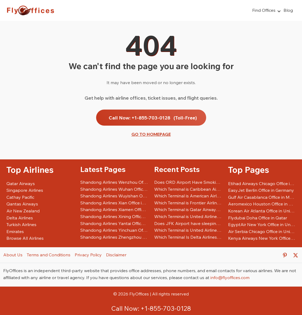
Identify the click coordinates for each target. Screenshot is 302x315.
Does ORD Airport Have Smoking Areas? (188, 182)
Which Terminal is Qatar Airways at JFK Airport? (188, 209)
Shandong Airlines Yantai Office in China (114, 223)
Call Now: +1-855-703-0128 (153, 117)
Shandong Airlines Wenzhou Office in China (114, 182)
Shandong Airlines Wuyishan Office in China (114, 195)
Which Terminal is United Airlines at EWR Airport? (188, 230)
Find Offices (263, 10)
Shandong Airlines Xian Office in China (114, 202)
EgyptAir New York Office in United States (262, 224)
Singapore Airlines (24, 190)
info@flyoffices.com (230, 277)
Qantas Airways (22, 204)
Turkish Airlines (21, 224)
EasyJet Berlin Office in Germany (261, 190)
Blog (288, 10)
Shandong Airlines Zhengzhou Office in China (114, 237)
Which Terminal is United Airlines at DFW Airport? (188, 216)
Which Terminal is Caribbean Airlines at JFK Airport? (188, 189)
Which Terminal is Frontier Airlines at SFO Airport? (188, 202)
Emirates (15, 231)
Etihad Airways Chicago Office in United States (262, 183)
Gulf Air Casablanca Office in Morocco (262, 197)
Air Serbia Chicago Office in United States (262, 231)
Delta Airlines (19, 217)
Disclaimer (116, 254)
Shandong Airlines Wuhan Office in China (114, 189)
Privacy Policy (88, 254)
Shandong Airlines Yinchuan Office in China (114, 230)
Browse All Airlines (25, 238)
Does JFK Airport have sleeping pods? (188, 223)
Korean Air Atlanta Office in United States (262, 210)
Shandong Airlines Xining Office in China (114, 216)
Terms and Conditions (48, 254)
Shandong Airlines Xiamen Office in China (114, 209)
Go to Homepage (151, 134)
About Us (12, 254)
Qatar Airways (20, 183)
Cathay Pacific (20, 197)
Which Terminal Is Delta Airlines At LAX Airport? (188, 237)
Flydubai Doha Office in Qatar (257, 217)
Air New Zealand (23, 210)
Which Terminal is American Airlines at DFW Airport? (188, 195)
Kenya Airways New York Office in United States (262, 238)
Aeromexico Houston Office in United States (262, 204)
